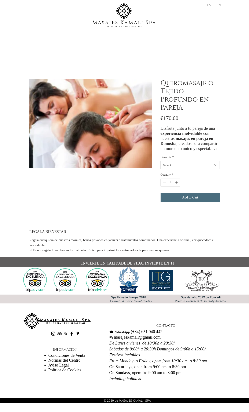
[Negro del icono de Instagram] (53, 333)
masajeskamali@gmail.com (135, 337)
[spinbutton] (170, 182)
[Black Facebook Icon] (71, 333)
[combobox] (190, 165)
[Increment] (176, 182)
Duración (167, 157)
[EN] (219, 5)
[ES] (209, 5)
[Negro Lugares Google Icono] (77, 333)
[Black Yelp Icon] (65, 333)
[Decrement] (163, 182)
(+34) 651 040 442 (135, 331)
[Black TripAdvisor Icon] (59, 333)
